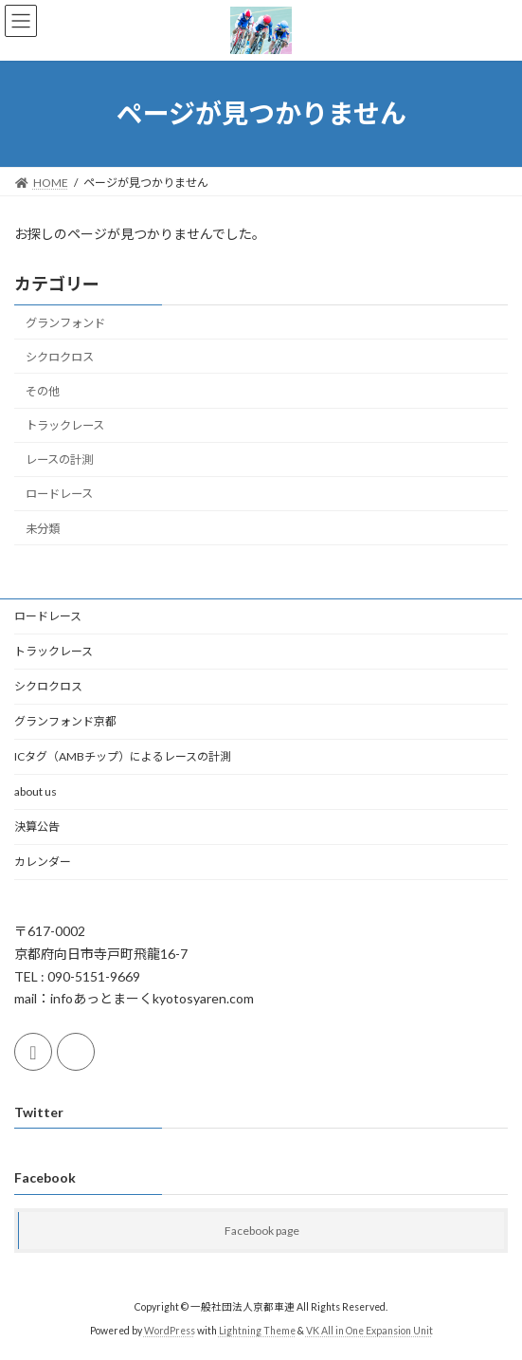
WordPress (169, 1330)
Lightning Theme (257, 1330)
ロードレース (59, 494)
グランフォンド (65, 323)
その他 (43, 391)
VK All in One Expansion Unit (369, 1330)
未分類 (43, 528)
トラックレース (65, 425)
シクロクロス (60, 357)
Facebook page (262, 1230)
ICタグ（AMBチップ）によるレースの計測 (122, 756)
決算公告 (37, 826)
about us (35, 791)
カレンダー (42, 862)
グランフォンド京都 (65, 721)
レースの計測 (59, 459)
